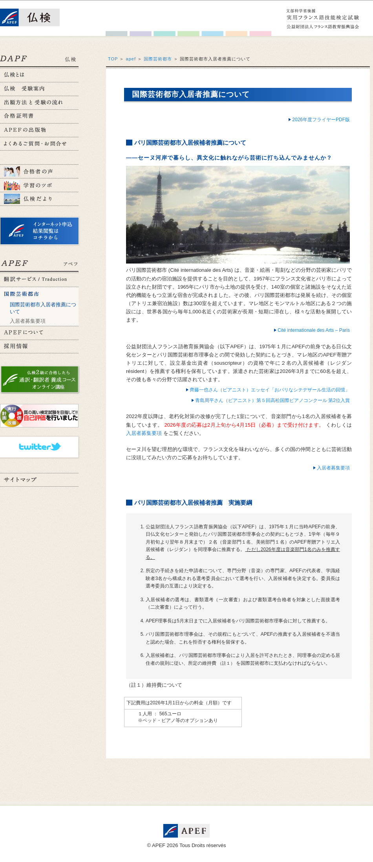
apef (131, 58)
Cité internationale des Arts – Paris (314, 330)
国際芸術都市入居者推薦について (43, 308)
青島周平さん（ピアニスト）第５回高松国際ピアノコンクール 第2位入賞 (272, 400)
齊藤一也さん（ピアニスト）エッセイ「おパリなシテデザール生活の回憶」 (270, 390)
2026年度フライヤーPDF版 (321, 119)
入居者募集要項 (28, 321)
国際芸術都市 (158, 58)
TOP (113, 58)
